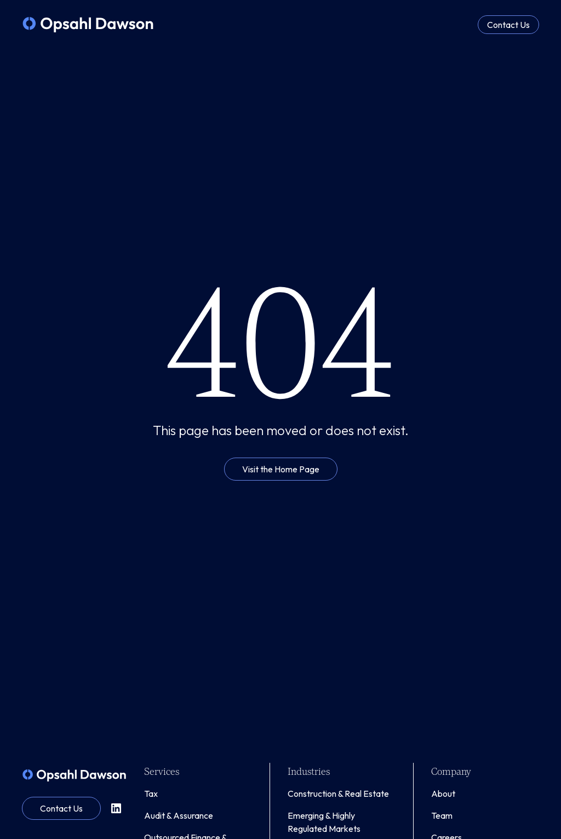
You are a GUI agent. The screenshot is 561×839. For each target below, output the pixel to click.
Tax (151, 793)
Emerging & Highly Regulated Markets (324, 822)
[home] (88, 25)
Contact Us (508, 24)
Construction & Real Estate (338, 793)
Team (442, 815)
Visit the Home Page (280, 469)
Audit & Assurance (178, 815)
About (443, 793)
